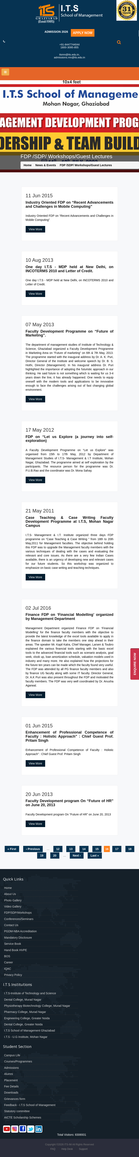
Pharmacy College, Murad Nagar (25, 1012)
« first (12, 849)
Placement (11, 1080)
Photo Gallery (13, 900)
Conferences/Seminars (18, 919)
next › (77, 855)
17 (116, 849)
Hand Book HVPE (15, 950)
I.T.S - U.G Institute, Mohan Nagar (25, 1036)
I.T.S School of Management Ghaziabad (29, 1030)
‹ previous (33, 849)
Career (8, 962)
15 (97, 849)
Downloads (11, 1092)
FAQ (52, 1149)
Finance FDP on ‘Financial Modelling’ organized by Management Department (70, 617)
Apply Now (82, 33)
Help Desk (67, 1149)
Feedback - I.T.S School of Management (29, 1105)
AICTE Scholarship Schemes (22, 1117)
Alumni (8, 1074)
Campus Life (12, 1055)
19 (41, 855)
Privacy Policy (13, 974)
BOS (7, 956)
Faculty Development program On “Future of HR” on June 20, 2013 (70, 803)
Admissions (11, 1067)
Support (83, 1149)
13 (70, 849)
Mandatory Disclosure (18, 937)
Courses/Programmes (18, 1061)
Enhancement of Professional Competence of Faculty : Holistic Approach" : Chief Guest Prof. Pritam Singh (70, 736)
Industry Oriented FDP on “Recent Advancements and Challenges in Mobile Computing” (70, 204)
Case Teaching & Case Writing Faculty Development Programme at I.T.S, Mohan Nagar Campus (70, 522)
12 (58, 849)
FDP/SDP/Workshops (18, 912)
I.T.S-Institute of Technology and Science (30, 993)
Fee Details (11, 1086)
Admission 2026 (56, 31)
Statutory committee (17, 1111)
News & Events (45, 165)
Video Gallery (12, 906)
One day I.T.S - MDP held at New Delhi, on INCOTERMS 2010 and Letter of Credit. (70, 269)
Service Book (12, 943)
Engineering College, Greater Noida (27, 1018)
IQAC (7, 968)
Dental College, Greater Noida (23, 1024)
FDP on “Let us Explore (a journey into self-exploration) (70, 439)
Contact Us (11, 925)
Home (28, 165)
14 (84, 849)
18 (130, 849)
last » (95, 855)
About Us (10, 894)
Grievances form (14, 1099)
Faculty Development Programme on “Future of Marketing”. (70, 333)
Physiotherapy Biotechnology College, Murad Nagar (37, 1005)
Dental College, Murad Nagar (22, 999)
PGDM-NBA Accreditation (20, 931)
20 (54, 855)
